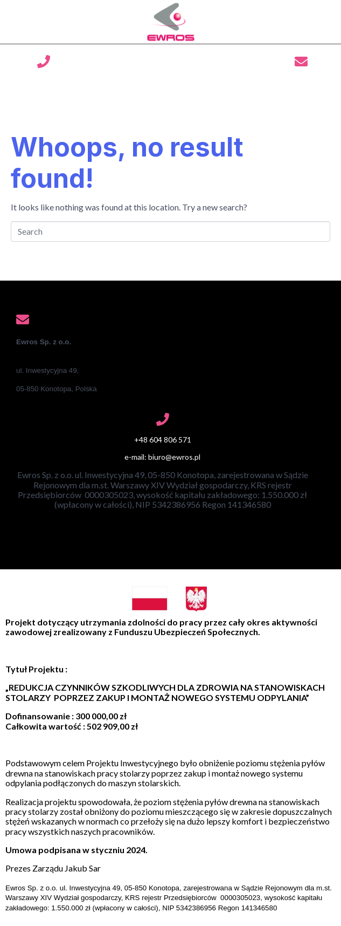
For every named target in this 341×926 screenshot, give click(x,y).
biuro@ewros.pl (301, 83)
